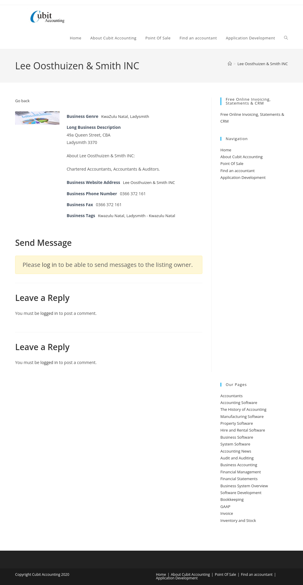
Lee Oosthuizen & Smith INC (262, 63)
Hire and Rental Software (242, 430)
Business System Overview (244, 485)
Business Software (236, 437)
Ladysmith (141, 116)
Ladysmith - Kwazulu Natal (153, 215)
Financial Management (240, 472)
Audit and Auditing (237, 458)
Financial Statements (239, 478)
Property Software (236, 423)
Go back (22, 100)
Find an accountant (237, 170)
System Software (235, 444)
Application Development (243, 177)
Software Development (241, 492)
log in (49, 265)
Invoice (226, 513)
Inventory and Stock (238, 520)
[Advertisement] (254, 282)
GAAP (225, 506)
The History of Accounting (243, 409)
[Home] (230, 63)
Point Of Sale (232, 163)
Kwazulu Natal (111, 215)
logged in (49, 313)
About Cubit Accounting (241, 156)
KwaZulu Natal (115, 116)
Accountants (231, 395)
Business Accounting (238, 464)
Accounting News (235, 451)
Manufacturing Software (242, 416)
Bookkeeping (232, 499)
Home (225, 150)
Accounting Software (238, 402)
